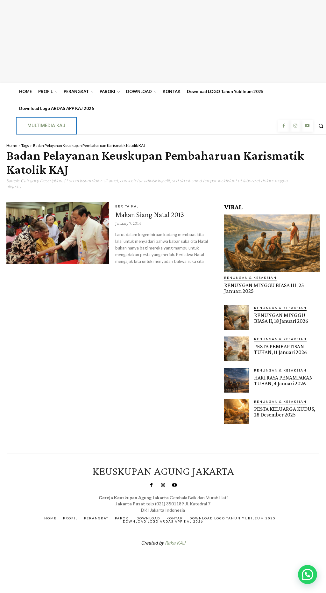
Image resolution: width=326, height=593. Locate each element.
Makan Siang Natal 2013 (151, 214)
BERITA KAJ (127, 206)
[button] (307, 574)
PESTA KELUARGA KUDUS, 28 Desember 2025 (286, 411)
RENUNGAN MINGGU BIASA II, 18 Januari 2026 (285, 317)
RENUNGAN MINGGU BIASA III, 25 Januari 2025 (270, 287)
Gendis (182, 559)
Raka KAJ (175, 542)
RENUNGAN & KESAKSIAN (250, 277)
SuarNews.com (153, 559)
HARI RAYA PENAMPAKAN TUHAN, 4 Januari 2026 (282, 380)
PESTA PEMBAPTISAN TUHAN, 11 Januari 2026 (279, 348)
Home (11, 145)
